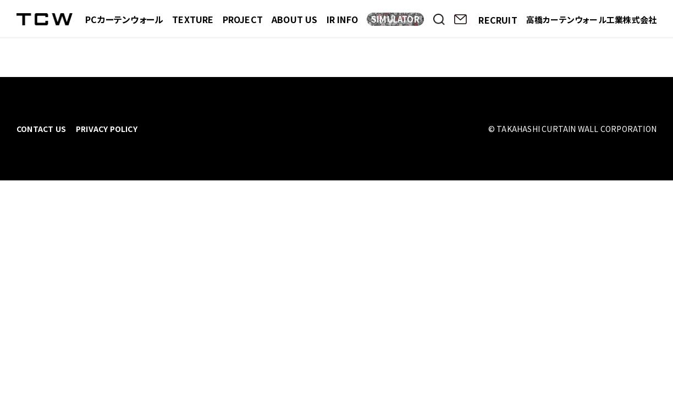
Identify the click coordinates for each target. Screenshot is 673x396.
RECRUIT (497, 19)
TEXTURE (192, 19)
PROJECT (243, 19)
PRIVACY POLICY (106, 128)
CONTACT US (41, 128)
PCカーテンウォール (124, 19)
